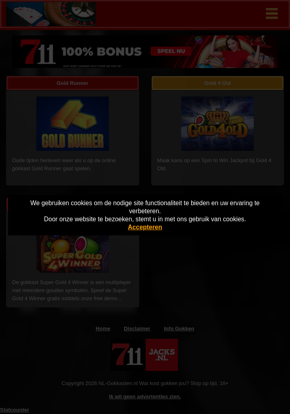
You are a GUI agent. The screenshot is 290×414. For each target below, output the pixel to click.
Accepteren (145, 227)
